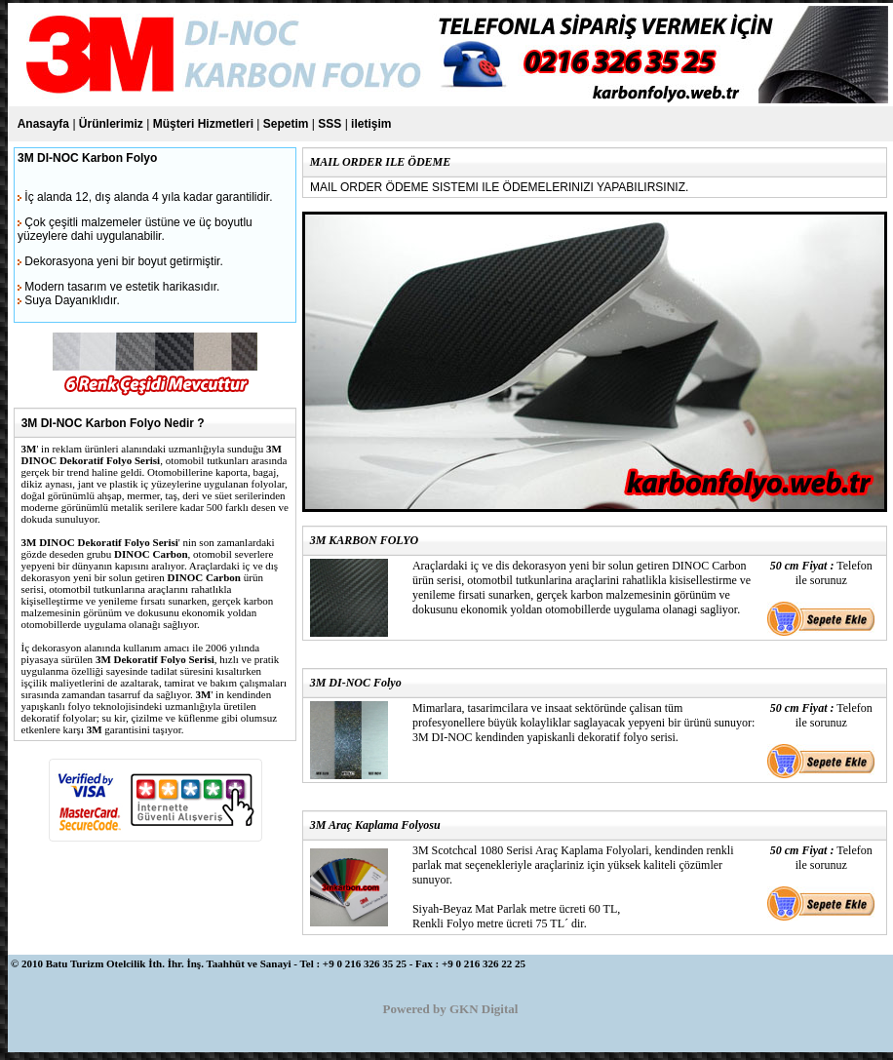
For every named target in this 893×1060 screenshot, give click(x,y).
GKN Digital (483, 1008)
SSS (329, 124)
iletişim (371, 124)
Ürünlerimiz (111, 124)
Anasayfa (43, 124)
